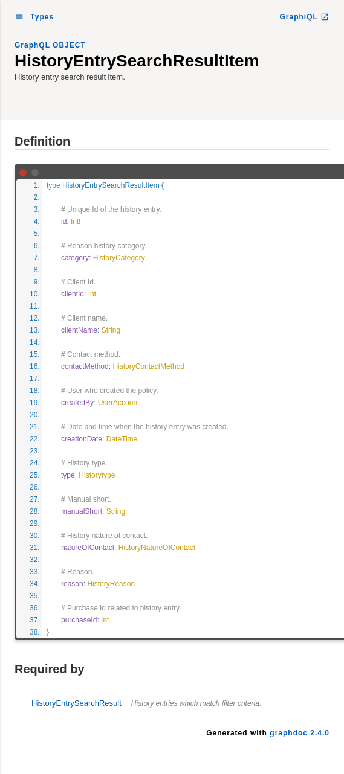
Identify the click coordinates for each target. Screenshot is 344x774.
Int (75, 221)
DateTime (122, 439)
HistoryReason (111, 584)
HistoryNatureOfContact (156, 547)
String (111, 330)
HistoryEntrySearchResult (146, 703)
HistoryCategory (119, 258)
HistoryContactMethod (148, 366)
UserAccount (119, 402)
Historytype (97, 475)
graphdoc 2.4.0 (299, 733)
